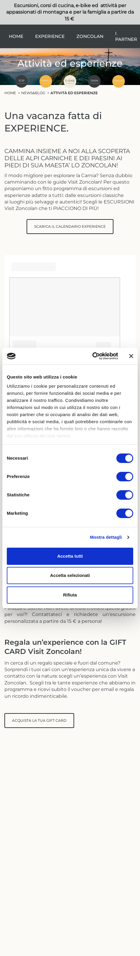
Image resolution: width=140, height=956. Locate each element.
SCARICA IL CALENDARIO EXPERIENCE (70, 226)
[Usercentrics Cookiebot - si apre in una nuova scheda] (92, 356)
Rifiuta (70, 594)
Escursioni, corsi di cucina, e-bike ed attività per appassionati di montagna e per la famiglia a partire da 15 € (70, 12)
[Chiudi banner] (131, 356)
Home (16, 36)
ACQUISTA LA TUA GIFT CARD (39, 720)
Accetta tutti (70, 556)
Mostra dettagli (106, 537)
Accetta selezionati (70, 575)
